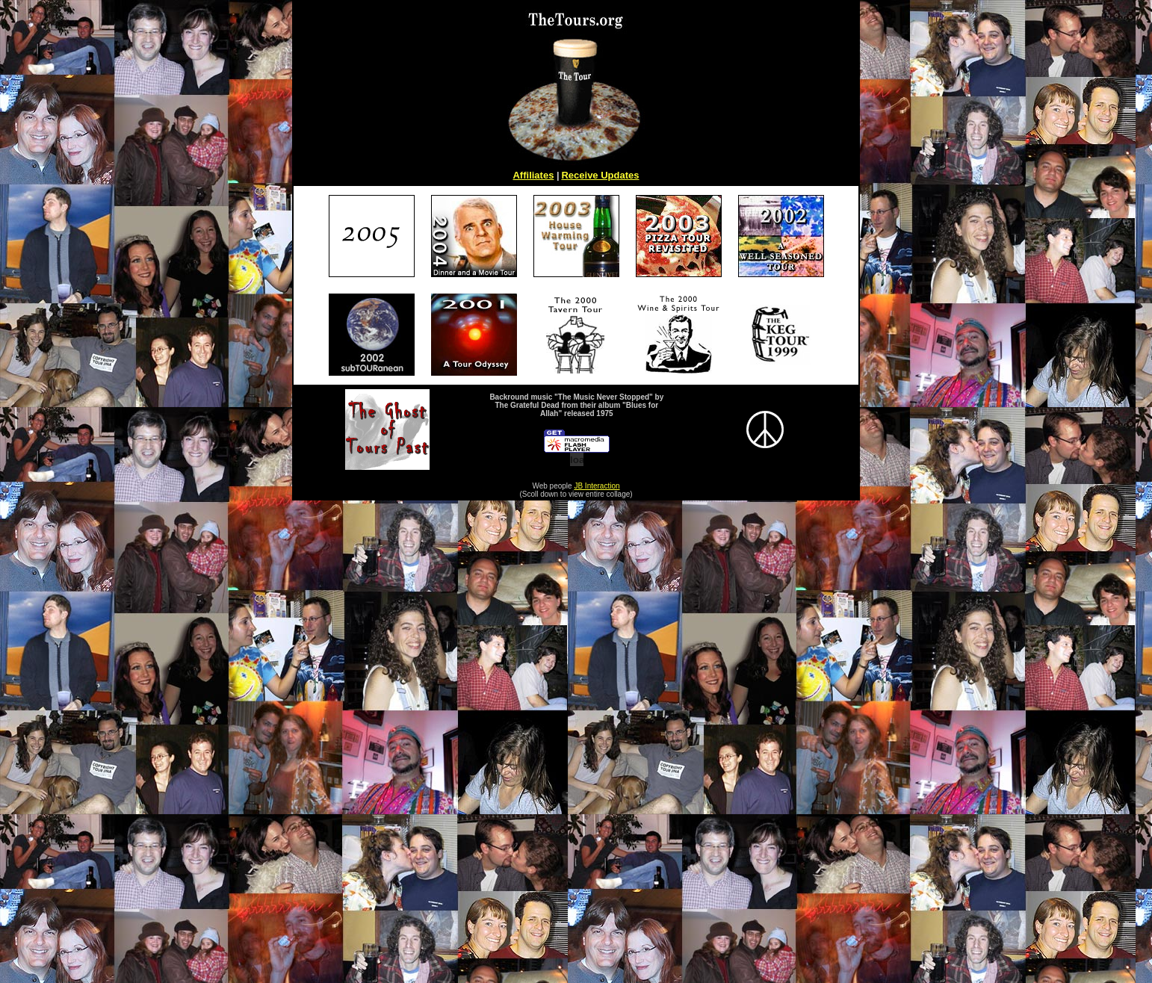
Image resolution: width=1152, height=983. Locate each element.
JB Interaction (596, 486)
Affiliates (533, 175)
